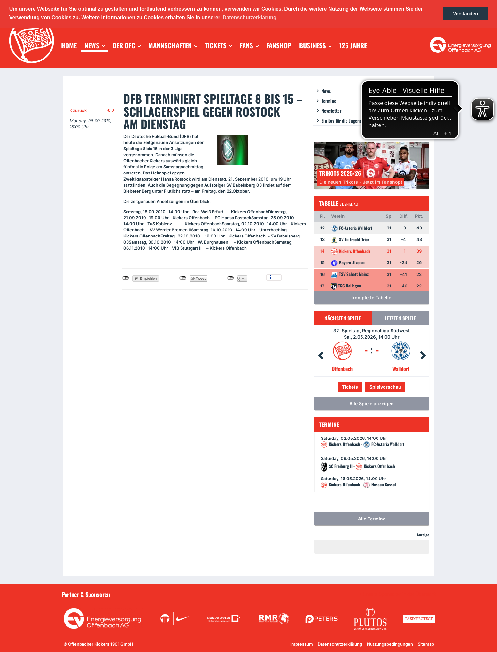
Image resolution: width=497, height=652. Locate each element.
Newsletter (331, 110)
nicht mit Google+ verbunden (230, 278)
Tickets (350, 387)
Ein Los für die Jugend (342, 120)
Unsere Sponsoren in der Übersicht (399, 594)
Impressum (301, 644)
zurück (78, 110)
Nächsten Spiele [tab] (342, 318)
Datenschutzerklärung (340, 644)
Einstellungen (278, 277)
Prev (320, 355)
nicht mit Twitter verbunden (183, 278)
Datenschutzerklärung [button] (249, 17)
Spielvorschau (385, 387)
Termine (329, 100)
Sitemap (426, 644)
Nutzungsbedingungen (390, 644)
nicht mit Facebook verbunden (125, 278)
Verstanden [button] (465, 13)
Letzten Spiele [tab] (400, 318)
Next (422, 355)
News (326, 90)
